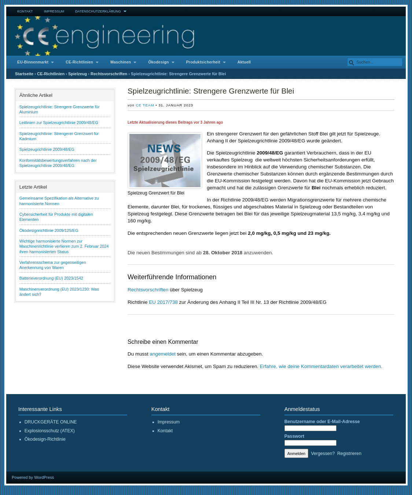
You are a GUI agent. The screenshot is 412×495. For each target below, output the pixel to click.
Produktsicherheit (203, 62)
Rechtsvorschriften (109, 74)
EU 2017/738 (163, 302)
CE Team (145, 105)
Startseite (24, 74)
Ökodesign (158, 62)
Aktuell (244, 62)
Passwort (294, 436)
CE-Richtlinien (79, 62)
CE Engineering (206, 36)
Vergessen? (323, 453)
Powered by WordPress (33, 477)
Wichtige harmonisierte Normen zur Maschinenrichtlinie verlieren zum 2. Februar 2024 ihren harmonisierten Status (64, 246)
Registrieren (349, 453)
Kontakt (25, 11)
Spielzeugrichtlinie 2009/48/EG (46, 149)
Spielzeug (77, 74)
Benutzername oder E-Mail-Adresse (322, 421)
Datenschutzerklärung (98, 11)
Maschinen (120, 62)
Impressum (54, 11)
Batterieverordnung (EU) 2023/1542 (51, 278)
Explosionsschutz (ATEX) (50, 430)
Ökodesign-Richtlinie (45, 439)
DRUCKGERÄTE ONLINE (51, 422)
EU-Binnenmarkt (32, 62)
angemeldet (163, 354)
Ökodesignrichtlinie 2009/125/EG (48, 230)
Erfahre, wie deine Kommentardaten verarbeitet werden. (321, 366)
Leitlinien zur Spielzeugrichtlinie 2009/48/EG (58, 122)
